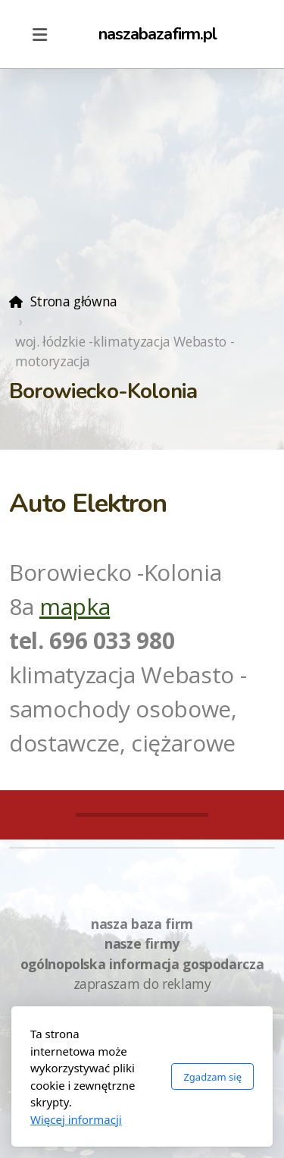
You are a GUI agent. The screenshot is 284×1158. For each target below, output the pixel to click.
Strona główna (73, 301)
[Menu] (39, 34)
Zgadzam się (212, 1077)
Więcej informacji (76, 1119)
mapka (74, 606)
